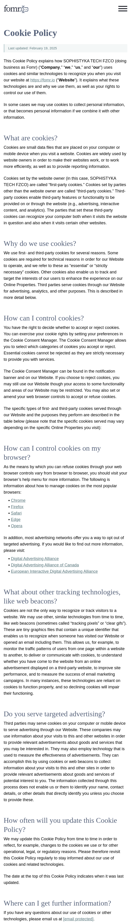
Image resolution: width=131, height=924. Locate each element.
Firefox (17, 507)
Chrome (18, 500)
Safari (16, 513)
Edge (16, 519)
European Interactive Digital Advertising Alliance (54, 571)
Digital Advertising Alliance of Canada (45, 565)
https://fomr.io (42, 80)
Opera (16, 526)
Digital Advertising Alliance (35, 558)
